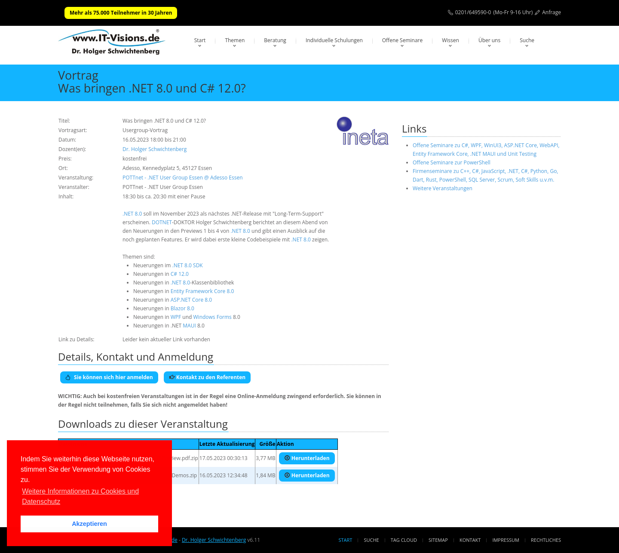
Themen (235, 40)
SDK (198, 265)
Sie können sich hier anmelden (109, 377)
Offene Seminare (402, 40)
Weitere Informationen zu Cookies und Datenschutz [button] (80, 496)
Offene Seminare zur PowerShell (451, 162)
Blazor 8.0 (182, 308)
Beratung (275, 40)
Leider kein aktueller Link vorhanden (166, 339)
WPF (176, 317)
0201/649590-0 (473, 12)
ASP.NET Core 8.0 (191, 299)
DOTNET (162, 222)
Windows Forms (212, 317)
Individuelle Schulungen (334, 40)
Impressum (505, 540)
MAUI (189, 325)
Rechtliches (546, 540)
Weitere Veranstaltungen (442, 188)
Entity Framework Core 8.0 (202, 291)
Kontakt (470, 540)
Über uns (489, 40)
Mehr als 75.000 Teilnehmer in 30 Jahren (121, 12)
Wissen (450, 40)
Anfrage (551, 12)
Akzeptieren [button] (89, 523)
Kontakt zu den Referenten (207, 377)
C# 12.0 (180, 274)
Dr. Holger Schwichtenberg (155, 149)
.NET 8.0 (132, 213)
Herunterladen (307, 458)
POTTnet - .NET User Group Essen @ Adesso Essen (183, 177)
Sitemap (438, 540)
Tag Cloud (404, 540)
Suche (527, 40)
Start (200, 40)
